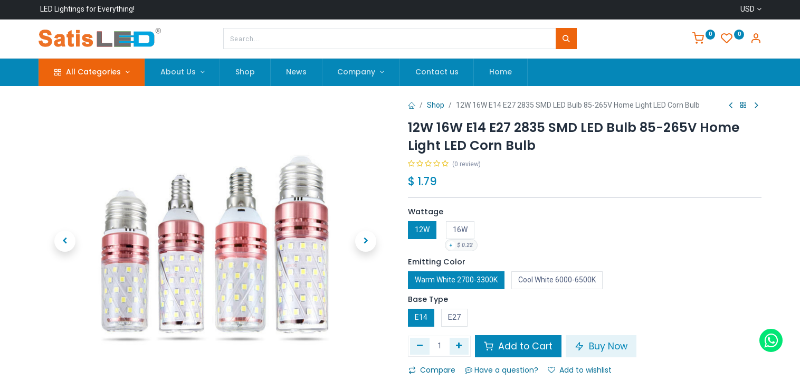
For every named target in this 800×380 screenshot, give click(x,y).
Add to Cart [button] (518, 346)
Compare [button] (431, 370)
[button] (65, 241)
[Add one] (459, 346)
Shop (435, 105)
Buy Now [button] (601, 346)
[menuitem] (245, 72)
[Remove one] (420, 346)
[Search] (566, 38)
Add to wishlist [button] (580, 370)
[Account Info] (755, 39)
